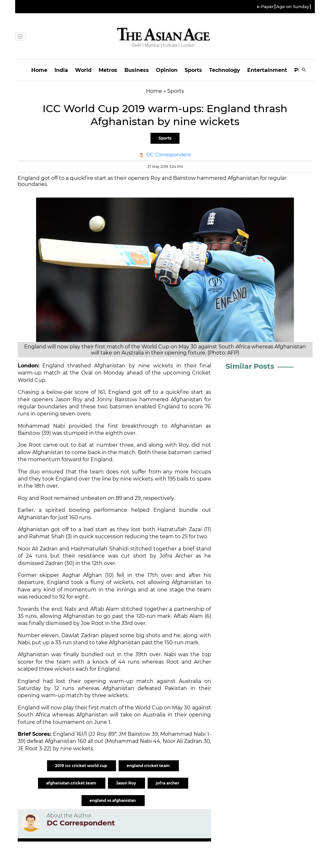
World (83, 70)
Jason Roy (126, 783)
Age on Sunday (292, 6)
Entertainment (267, 70)
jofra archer (168, 783)
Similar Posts (250, 366)
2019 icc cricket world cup (81, 765)
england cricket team (149, 765)
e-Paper (265, 6)
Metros (108, 70)
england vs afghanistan (113, 800)
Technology (224, 70)
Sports (193, 70)
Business (136, 70)
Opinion (167, 70)
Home (39, 70)
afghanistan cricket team (71, 783)
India (61, 70)
